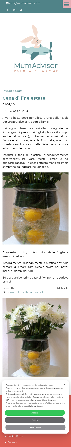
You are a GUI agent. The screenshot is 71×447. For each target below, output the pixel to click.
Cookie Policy (15, 436)
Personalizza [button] (35, 427)
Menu (67, 4)
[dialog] (35, 407)
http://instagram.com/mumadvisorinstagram (14, 10)
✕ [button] (65, 385)
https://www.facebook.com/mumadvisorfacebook (7, 10)
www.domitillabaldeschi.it (26, 292)
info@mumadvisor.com (23, 3)
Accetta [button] (35, 413)
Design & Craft (12, 90)
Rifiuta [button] (35, 420)
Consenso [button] (13, 442)
